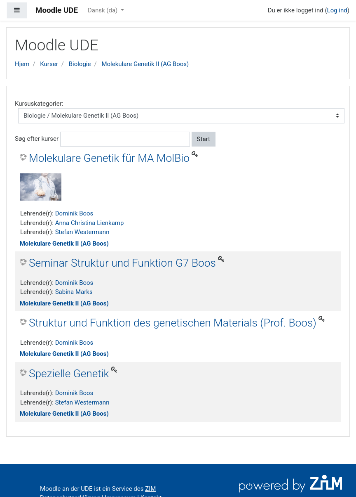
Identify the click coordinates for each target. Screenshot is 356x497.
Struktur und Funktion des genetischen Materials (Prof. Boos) (172, 323)
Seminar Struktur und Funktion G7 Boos (122, 263)
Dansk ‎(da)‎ (103, 10)
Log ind (337, 10)
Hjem (22, 64)
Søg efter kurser (37, 138)
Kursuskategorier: (39, 103)
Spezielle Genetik (69, 373)
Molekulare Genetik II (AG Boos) (145, 64)
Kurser (49, 64)
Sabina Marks (74, 292)
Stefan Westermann (82, 232)
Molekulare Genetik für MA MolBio (109, 158)
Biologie (80, 64)
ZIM (150, 488)
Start (203, 139)
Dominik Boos (74, 213)
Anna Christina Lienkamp (89, 223)
